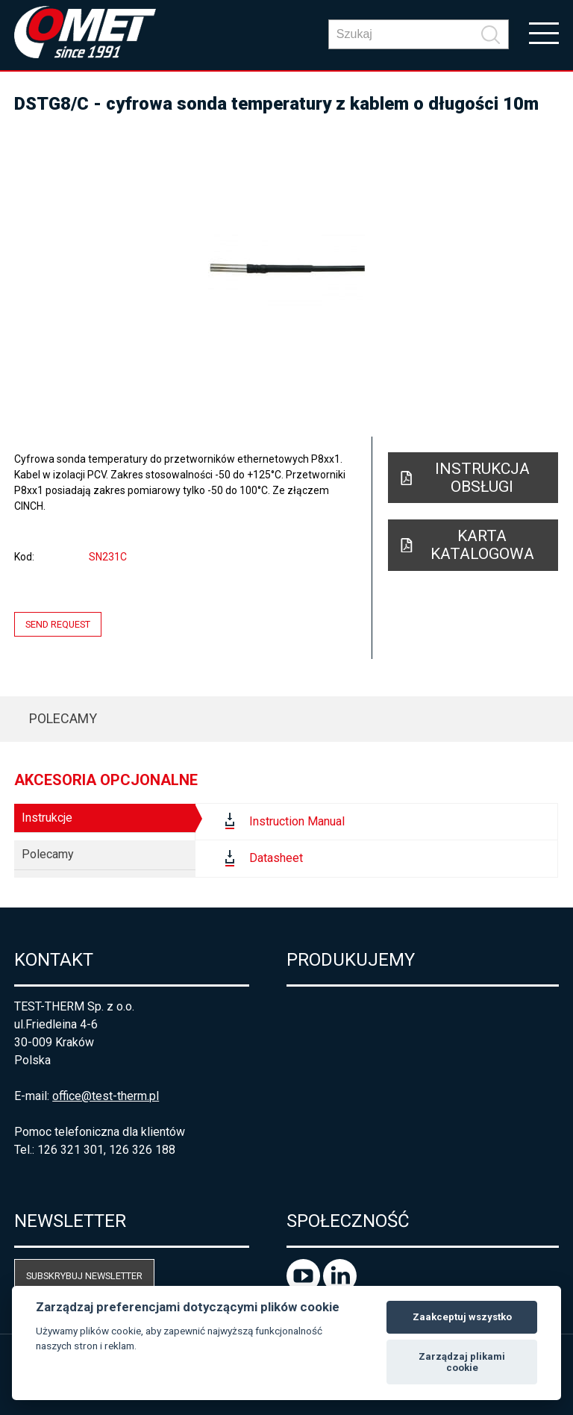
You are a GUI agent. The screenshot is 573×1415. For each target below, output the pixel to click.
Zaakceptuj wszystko (462, 1316)
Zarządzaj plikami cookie (462, 1362)
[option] (286, 268)
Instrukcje (47, 817)
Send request (57, 624)
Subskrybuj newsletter (84, 1275)
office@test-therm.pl (105, 1096)
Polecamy (63, 718)
